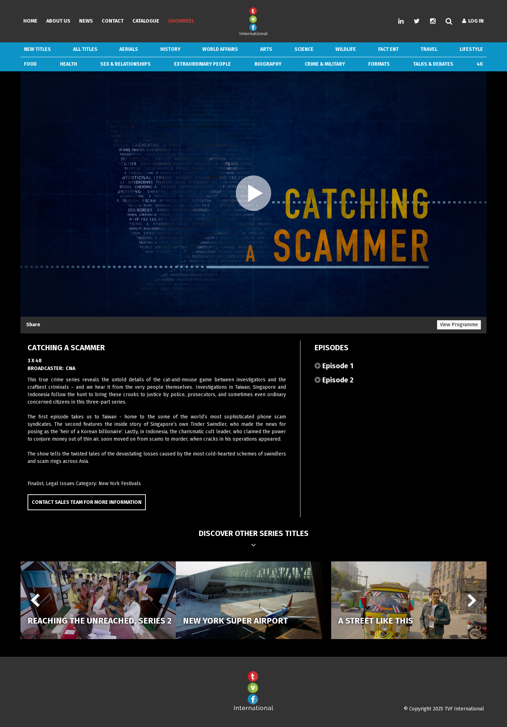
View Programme (459, 325)
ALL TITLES (85, 49)
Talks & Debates (433, 64)
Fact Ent (388, 49)
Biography (268, 64)
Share (33, 325)
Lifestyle (471, 49)
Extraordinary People (202, 64)
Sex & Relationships (125, 64)
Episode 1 (334, 366)
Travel (428, 49)
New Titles (37, 49)
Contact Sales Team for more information (87, 502)
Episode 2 (334, 380)
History (170, 49)
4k (480, 64)
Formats (379, 64)
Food (30, 64)
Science (304, 49)
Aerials (128, 49)
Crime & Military (325, 64)
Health (68, 64)
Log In (473, 21)
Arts (266, 49)
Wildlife (345, 49)
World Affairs (220, 49)
